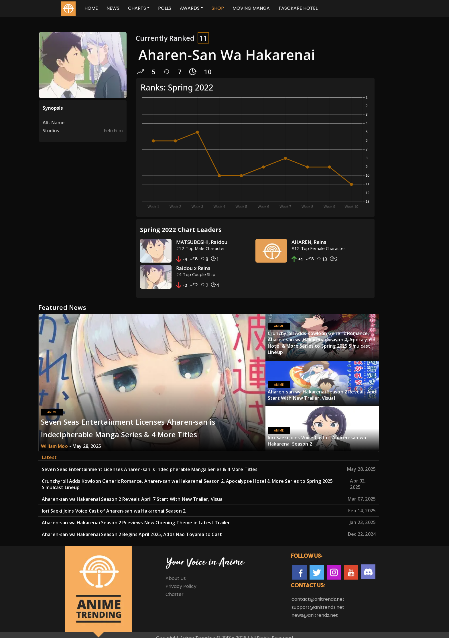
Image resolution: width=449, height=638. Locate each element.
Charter (175, 588)
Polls (164, 8)
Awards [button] (190, 8)
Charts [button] (137, 8)
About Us (176, 572)
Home (91, 8)
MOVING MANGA (251, 8)
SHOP (218, 8)
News (113, 8)
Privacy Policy (181, 580)
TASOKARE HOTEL (298, 8)
